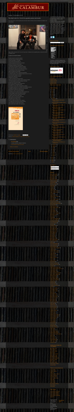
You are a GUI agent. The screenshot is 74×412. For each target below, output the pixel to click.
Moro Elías (52, 224)
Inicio (29, 151)
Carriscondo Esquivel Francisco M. (56, 268)
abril (53, 150)
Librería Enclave (53, 322)
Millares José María (53, 179)
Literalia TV (52, 396)
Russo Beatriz (52, 236)
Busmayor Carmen (53, 231)
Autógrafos (52, 265)
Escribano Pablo (53, 313)
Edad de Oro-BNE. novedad (55, 272)
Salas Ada (52, 335)
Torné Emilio (52, 197)
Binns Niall (52, 186)
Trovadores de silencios (54, 285)
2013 (52, 95)
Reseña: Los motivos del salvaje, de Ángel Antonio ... (58, 105)
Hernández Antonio (53, 175)
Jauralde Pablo (52, 233)
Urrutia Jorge (52, 253)
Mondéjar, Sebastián (53, 356)
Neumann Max (52, 235)
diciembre (54, 98)
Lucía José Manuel (53, 222)
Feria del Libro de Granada (55, 391)
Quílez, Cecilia (52, 360)
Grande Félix (52, 292)
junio (53, 147)
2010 (52, 158)
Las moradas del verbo (54, 221)
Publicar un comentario (14, 146)
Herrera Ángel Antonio (54, 190)
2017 (52, 89)
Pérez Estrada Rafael (54, 331)
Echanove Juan (53, 311)
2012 (52, 97)
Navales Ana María (53, 275)
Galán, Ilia (52, 372)
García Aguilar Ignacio (54, 243)
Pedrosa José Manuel (54, 263)
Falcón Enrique (53, 210)
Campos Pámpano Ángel (54, 218)
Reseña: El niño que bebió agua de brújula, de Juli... (58, 100)
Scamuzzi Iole (52, 282)
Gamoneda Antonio (53, 206)
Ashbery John (52, 208)
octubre (53, 146)
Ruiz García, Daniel (53, 362)
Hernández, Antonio (53, 376)
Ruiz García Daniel (53, 228)
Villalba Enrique (53, 304)
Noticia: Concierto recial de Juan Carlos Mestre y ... (57, 125)
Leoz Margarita (52, 321)
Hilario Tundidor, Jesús (54, 353)
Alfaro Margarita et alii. (54, 239)
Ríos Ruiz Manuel (53, 229)
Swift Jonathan (52, 338)
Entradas (53, 166)
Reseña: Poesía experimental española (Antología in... (57, 140)
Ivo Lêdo (20, 136)
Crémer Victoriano (53, 240)
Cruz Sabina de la (53, 289)
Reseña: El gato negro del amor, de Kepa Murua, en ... (58, 135)
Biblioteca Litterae (53, 83)
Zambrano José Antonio (54, 196)
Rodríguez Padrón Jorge (54, 279)
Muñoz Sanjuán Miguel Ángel (55, 203)
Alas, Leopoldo (52, 369)
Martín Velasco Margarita (54, 274)
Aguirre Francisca (53, 211)
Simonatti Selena (53, 283)
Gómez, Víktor (52, 352)
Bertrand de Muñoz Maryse (55, 247)
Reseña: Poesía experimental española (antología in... (57, 130)
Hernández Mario (53, 293)
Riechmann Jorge (53, 214)
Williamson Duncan (53, 254)
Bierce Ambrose (53, 308)
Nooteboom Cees (53, 225)
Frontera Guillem (53, 318)
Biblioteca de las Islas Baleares (55, 84)
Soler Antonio (52, 336)
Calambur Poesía (53, 79)
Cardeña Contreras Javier (54, 267)
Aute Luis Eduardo (53, 307)
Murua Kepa (52, 215)
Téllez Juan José (53, 340)
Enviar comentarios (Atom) (18, 153)
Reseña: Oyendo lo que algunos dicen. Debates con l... (57, 113)
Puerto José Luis (53, 200)
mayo (53, 149)
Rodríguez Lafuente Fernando (55, 333)
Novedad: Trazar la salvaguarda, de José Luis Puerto (58, 120)
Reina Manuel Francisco (54, 207)
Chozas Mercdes (53, 232)
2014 (52, 94)
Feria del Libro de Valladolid (55, 395)
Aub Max (51, 286)
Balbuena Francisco (53, 257)
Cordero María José (53, 271)
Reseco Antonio (53, 300)
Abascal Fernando (53, 306)
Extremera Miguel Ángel (54, 315)
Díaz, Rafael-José (53, 348)
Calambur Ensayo (53, 82)
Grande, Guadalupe (53, 375)
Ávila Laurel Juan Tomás (54, 264)
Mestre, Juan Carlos (53, 355)
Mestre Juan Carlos (26, 136)
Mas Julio (52, 188)
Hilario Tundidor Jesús (54, 192)
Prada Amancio (53, 299)
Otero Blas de (52, 261)
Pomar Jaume (52, 329)
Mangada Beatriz (53, 325)
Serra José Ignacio (53, 246)
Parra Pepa (52, 328)
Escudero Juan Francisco (54, 314)
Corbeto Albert (52, 249)
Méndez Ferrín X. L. (53, 260)
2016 (52, 91)
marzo (53, 152)
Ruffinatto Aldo (52, 281)
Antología (52, 217)
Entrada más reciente (13, 151)
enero (53, 155)
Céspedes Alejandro (53, 310)
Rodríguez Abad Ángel (54, 332)
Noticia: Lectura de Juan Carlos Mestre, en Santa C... (57, 132)
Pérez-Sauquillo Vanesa (54, 199)
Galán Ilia (52, 242)
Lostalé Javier (52, 178)
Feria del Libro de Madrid (54, 392)
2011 (52, 157)
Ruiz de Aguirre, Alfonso (54, 363)
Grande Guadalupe (15, 136)
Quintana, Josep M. (53, 359)
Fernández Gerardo (53, 317)
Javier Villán (52, 379)
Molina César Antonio (54, 296)
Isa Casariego (13, 141)
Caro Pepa (52, 258)
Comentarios (53, 168)
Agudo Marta (52, 185)
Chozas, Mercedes (53, 371)
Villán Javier (52, 189)
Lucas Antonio (52, 324)
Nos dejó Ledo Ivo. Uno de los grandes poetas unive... (57, 108)
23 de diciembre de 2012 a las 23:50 (17, 144)
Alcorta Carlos (52, 256)
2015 (52, 92)
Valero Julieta (52, 303)
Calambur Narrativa (53, 80)
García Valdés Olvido (54, 290)
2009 (52, 160)
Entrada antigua (44, 151)
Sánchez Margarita (53, 339)
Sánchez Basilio (53, 204)
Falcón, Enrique (53, 349)
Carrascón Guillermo (53, 288)
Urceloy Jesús (52, 342)
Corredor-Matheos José (54, 250)
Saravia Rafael (52, 182)
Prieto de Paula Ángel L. (54, 278)
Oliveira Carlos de (53, 297)
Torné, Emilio (52, 386)
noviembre (54, 144)
